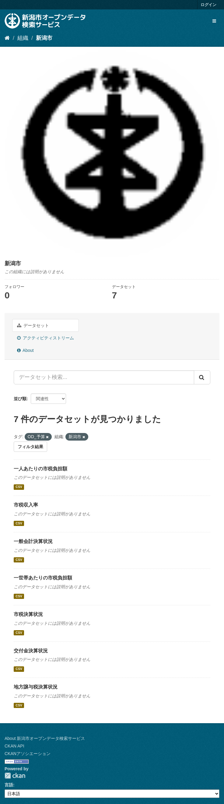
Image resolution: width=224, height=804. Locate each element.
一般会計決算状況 (33, 541)
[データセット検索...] (104, 377)
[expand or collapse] (214, 21)
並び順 (20, 398)
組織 (22, 38)
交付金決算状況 (31, 650)
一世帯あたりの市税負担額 (43, 577)
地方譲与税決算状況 (36, 686)
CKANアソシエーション (28, 753)
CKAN (15, 775)
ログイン (208, 4)
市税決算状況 (28, 614)
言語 (9, 784)
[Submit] (202, 377)
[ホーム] (7, 38)
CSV (19, 487)
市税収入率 (26, 504)
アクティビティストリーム (45, 337)
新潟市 (44, 38)
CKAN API (14, 746)
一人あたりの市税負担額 (40, 468)
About (25, 350)
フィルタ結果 (30, 446)
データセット (33, 325)
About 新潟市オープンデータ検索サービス (45, 738)
